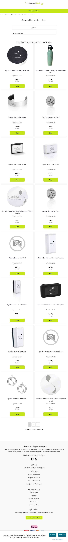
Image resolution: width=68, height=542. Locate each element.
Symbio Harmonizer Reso (50, 211)
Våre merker (7, 15)
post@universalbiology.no (34, 484)
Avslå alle (52, 534)
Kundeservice (34, 502)
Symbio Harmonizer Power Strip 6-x (51, 352)
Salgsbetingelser (34, 499)
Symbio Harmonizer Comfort (17, 305)
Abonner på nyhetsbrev (34, 518)
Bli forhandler (34, 505)
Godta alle (62, 534)
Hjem (1, 14)
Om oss (34, 495)
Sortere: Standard (18, 33)
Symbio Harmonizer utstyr (28, 15)
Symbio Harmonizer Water (17, 117)
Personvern (34, 492)
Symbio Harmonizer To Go (17, 164)
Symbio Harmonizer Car (51, 164)
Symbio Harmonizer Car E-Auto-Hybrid (51, 305)
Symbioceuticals (15, 15)
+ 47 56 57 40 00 (35, 481)
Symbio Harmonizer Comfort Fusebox (51, 258)
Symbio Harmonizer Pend (50, 117)
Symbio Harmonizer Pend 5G (17, 399)
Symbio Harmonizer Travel (17, 352)
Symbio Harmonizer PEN (17, 258)
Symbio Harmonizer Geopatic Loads (17, 70)
